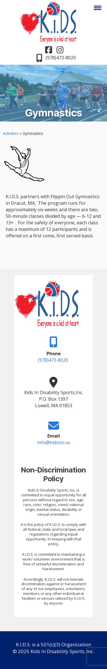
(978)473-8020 (53, 360)
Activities (10, 133)
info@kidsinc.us (53, 442)
